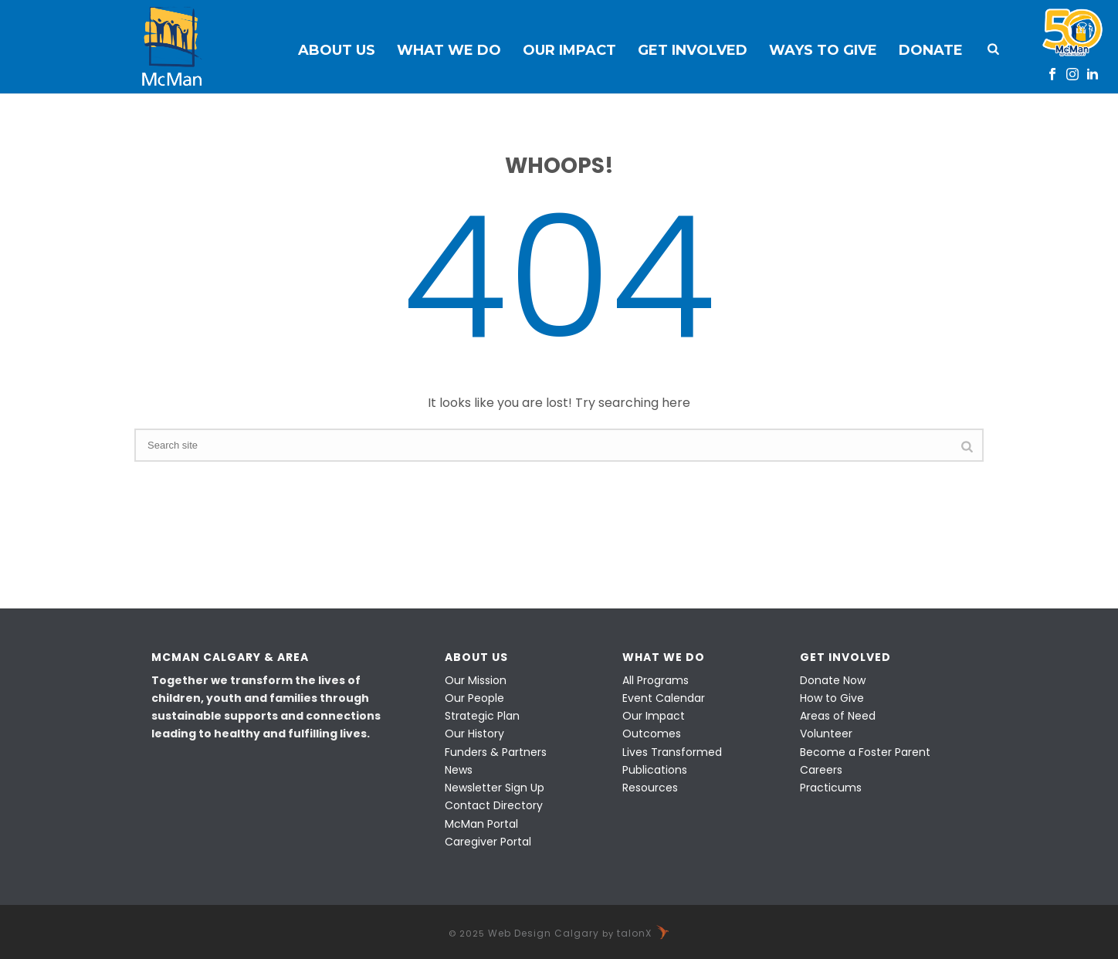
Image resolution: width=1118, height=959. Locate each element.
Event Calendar (663, 698)
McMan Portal (481, 824)
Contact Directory (494, 805)
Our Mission (475, 680)
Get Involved (692, 50)
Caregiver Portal (488, 841)
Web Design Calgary (543, 933)
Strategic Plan (482, 715)
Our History (474, 733)
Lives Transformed (672, 752)
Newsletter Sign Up (494, 787)
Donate (931, 50)
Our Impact (569, 50)
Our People (474, 698)
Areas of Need (838, 715)
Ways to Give (823, 50)
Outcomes (651, 733)
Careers (821, 770)
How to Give (832, 698)
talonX (643, 933)
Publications (654, 770)
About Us (336, 50)
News (459, 770)
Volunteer (826, 733)
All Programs (655, 680)
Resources (650, 787)
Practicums (831, 787)
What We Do (449, 50)
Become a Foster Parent (865, 752)
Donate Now (833, 680)
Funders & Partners (496, 752)
